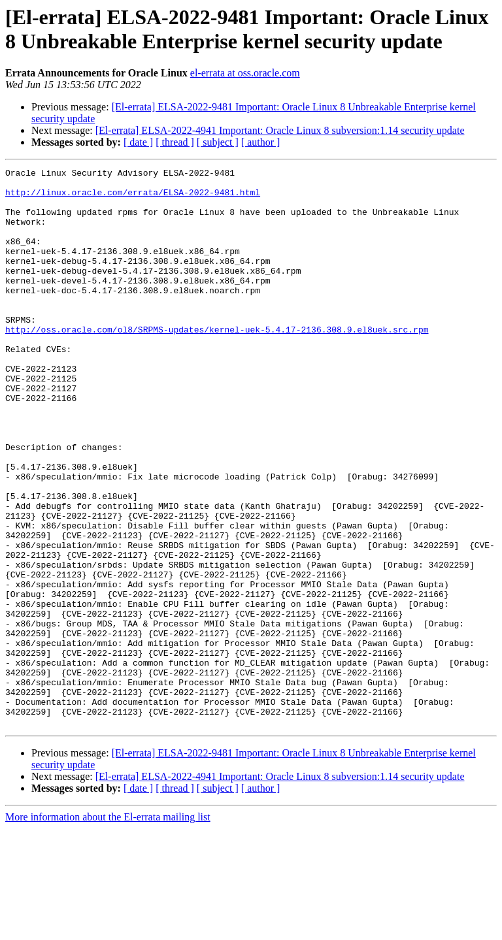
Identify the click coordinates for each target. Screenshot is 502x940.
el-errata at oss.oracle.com (245, 72)
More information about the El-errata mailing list (107, 928)
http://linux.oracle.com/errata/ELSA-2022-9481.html (132, 198)
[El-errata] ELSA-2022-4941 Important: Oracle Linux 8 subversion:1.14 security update (280, 130)
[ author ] (260, 142)
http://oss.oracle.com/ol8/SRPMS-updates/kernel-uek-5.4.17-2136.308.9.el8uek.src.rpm (216, 362)
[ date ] (138, 142)
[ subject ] (218, 142)
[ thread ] (175, 142)
